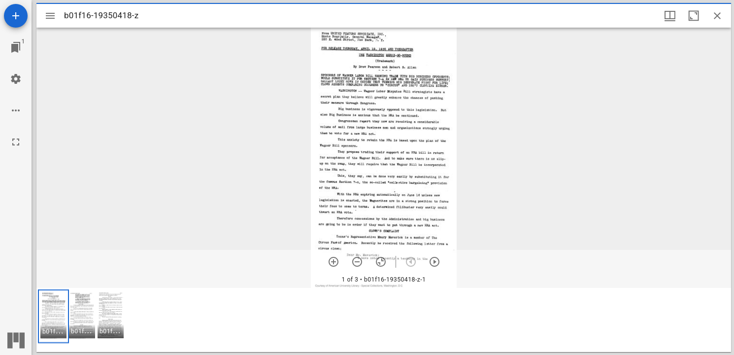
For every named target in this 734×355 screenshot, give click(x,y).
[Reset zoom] (381, 262)
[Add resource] (16, 16)
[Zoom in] (333, 262)
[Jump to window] (16, 47)
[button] (53, 316)
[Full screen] (16, 142)
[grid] (383, 320)
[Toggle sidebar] (50, 16)
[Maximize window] (693, 16)
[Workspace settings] (16, 79)
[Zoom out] (357, 262)
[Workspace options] (16, 110)
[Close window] (717, 16)
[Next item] (434, 262)
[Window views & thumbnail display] (670, 16)
